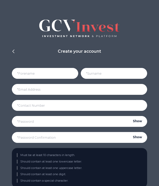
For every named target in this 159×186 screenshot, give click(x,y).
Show (137, 121)
